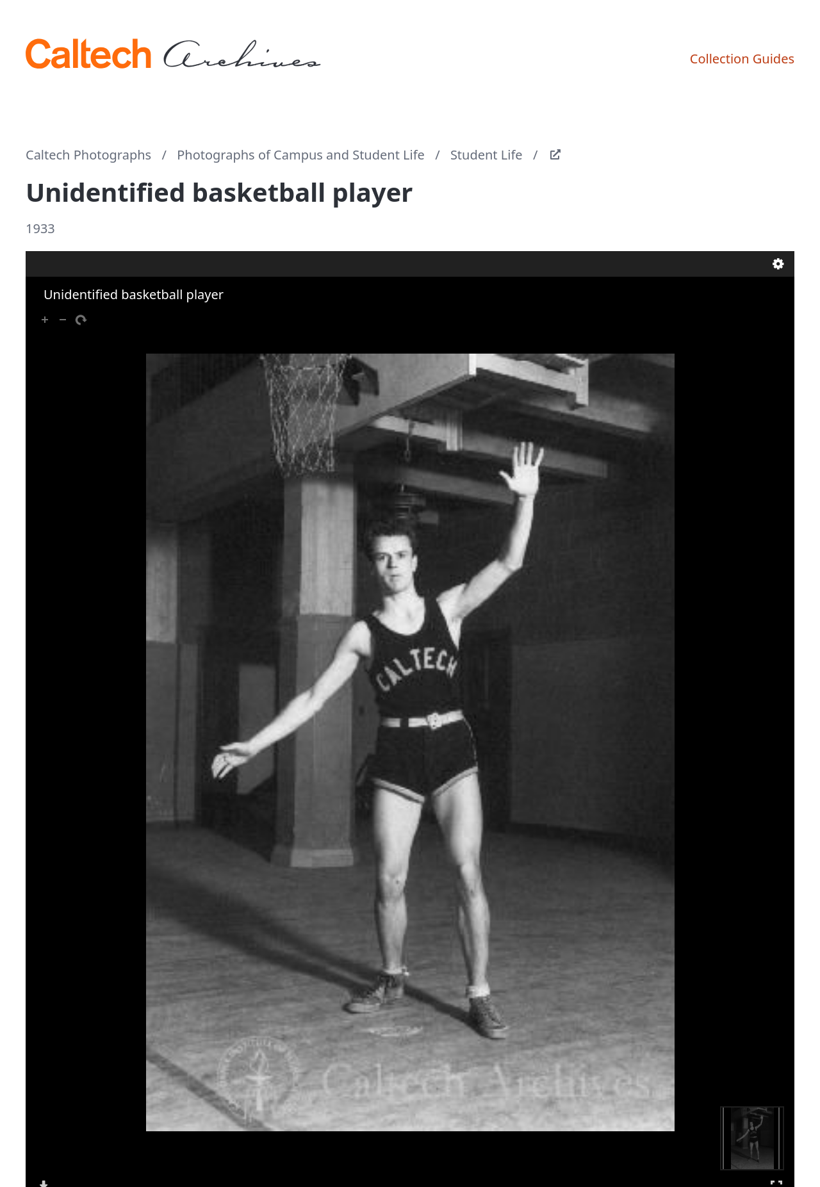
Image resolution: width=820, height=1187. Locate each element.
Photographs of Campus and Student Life (301, 154)
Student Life (486, 154)
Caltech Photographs (88, 154)
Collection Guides (742, 58)
